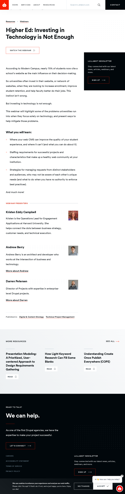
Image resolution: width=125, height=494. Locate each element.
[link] (115, 5)
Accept (101, 486)
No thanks (83, 486)
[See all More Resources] (112, 341)
